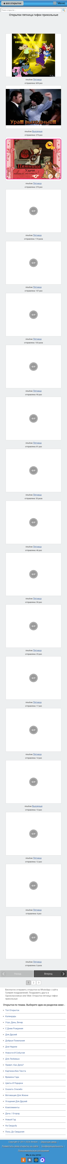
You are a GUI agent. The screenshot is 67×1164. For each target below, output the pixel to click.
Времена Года (12, 1077)
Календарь (10, 1016)
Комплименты (12, 1107)
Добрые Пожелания (15, 1040)
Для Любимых (12, 1059)
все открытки (12, 3)
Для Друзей (11, 1034)
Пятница (37, 79)
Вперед (48, 973)
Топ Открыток (12, 1010)
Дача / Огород (12, 1113)
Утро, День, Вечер (14, 1022)
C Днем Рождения (14, 1028)
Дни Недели (11, 1046)
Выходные (37, 131)
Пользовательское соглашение (33, 1150)
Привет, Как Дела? (14, 1065)
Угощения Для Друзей (16, 1101)
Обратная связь (49, 1142)
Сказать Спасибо (13, 1089)
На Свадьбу (11, 1125)
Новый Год (10, 1119)
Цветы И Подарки (14, 1083)
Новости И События (15, 1053)
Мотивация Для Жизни (16, 1095)
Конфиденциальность (52, 1146)
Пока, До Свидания (14, 1131)
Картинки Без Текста (15, 1071)
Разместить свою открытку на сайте (20, 1146)
